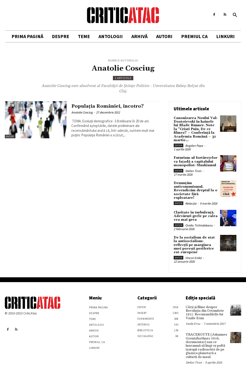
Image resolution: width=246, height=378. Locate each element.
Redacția (191, 203)
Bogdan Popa (194, 146)
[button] (235, 15)
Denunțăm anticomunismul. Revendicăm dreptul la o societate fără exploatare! (195, 190)
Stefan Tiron (193, 171)
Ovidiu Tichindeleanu (199, 225)
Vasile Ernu (193, 324)
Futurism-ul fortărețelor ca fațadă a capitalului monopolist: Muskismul (195, 161)
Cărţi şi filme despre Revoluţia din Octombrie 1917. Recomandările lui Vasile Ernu (205, 312)
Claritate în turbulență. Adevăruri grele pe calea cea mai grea (196, 216)
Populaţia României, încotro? (107, 106)
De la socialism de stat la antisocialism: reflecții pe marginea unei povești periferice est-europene (194, 245)
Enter (10, 136)
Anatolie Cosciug (82, 112)
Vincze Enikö (193, 258)
